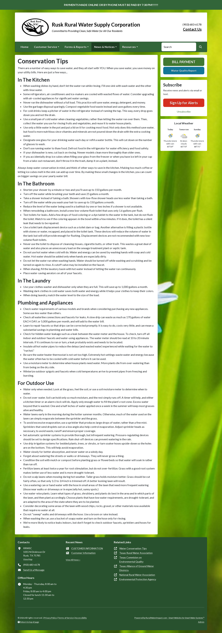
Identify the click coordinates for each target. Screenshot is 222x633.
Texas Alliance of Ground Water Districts (136, 568)
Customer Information (83, 552)
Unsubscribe (184, 111)
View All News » (73, 560)
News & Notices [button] (104, 46)
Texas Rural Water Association (136, 552)
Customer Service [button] (45, 46)
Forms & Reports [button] (76, 46)
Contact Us (192, 29)
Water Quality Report (184, 70)
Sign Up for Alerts (184, 103)
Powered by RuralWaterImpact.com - (169, 618)
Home (24, 46)
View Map (27, 559)
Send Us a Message (33, 569)
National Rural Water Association (137, 574)
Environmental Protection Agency (137, 579)
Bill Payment (183, 62)
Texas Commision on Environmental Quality (131, 559)
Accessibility (81, 618)
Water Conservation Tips (133, 548)
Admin (201, 622)
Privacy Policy (50, 618)
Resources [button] (129, 46)
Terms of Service (66, 618)
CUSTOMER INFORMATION (87, 548)
